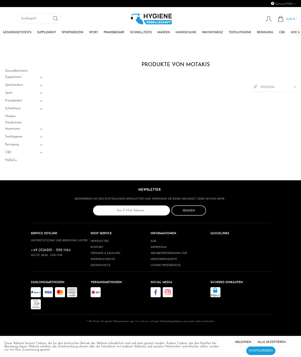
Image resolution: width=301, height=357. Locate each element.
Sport (24, 93)
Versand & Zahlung (105, 253)
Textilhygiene (24, 137)
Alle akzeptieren (272, 342)
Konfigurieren (261, 350)
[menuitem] (265, 3)
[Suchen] (55, 18)
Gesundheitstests (16, 70)
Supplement (24, 77)
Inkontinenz (24, 129)
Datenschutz (100, 265)
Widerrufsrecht (103, 259)
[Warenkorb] (287, 19)
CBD (24, 153)
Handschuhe (13, 122)
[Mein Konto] (266, 19)
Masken (10, 116)
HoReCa (11, 160)
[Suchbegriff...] (38, 18)
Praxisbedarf (24, 101)
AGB (153, 241)
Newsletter (100, 241)
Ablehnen (243, 342)
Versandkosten (142, 321)
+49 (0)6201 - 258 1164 (51, 250)
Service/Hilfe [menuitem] (282, 4)
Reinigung (24, 145)
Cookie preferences (166, 265)
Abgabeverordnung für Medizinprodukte (169, 256)
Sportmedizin (24, 85)
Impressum (159, 247)
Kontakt (97, 247)
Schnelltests (24, 109)
